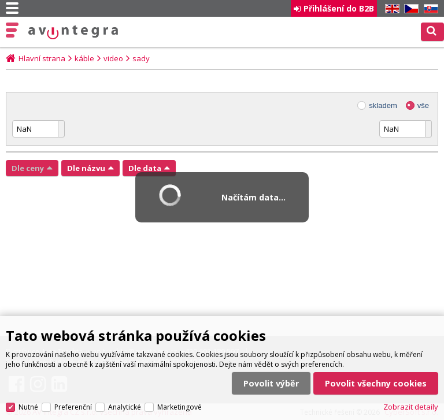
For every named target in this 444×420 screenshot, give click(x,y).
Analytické (124, 407)
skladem (383, 105)
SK (429, 9)
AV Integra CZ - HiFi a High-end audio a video (73, 32)
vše (423, 105)
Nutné (28, 407)
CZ (409, 9)
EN (390, 9)
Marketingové (179, 407)
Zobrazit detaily (410, 407)
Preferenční (73, 407)
